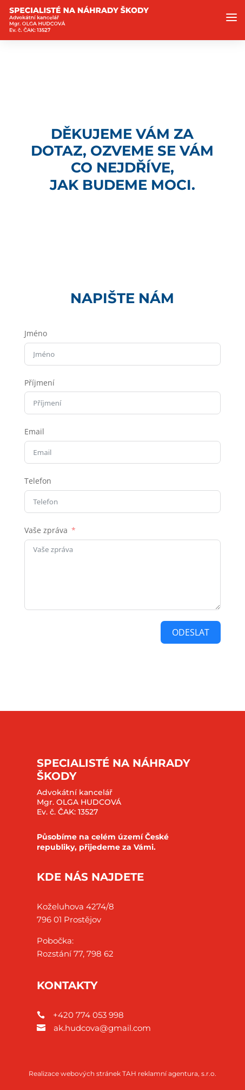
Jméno (35, 333)
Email (34, 431)
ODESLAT (190, 632)
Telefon (37, 481)
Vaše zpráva (46, 530)
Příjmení (39, 382)
